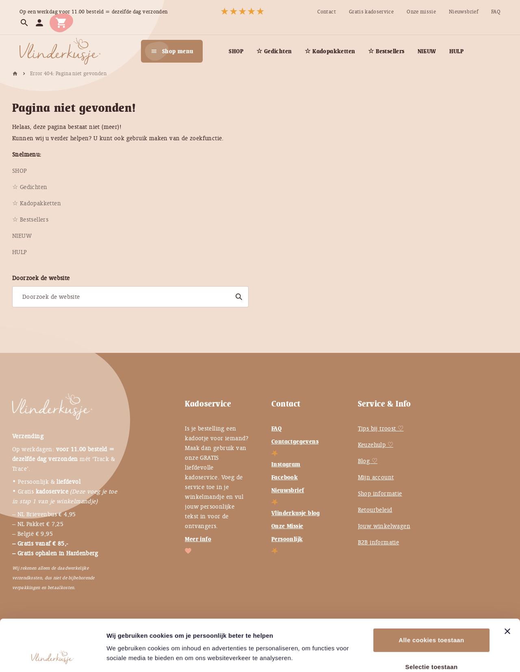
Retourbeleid (375, 509)
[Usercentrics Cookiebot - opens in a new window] (52, 656)
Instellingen (442, 655)
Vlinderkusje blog (295, 513)
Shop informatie (380, 493)
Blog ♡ (367, 461)
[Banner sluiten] (507, 583)
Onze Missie (287, 526)
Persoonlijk (287, 539)
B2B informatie (378, 542)
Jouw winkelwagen (384, 526)
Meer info (198, 539)
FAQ (276, 428)
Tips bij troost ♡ (381, 428)
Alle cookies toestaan (431, 591)
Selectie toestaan (431, 618)
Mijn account (376, 477)
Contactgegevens (294, 441)
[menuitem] (326, 12)
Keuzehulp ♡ (375, 444)
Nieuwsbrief (287, 490)
